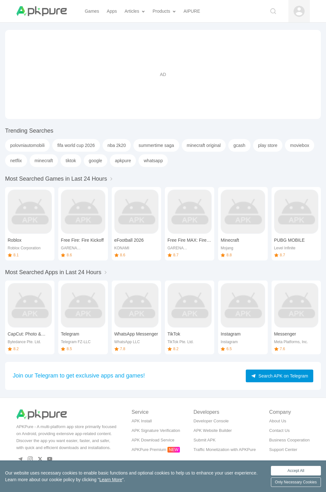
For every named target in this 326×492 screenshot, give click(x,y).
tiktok (71, 160)
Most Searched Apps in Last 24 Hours (53, 272)
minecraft (44, 160)
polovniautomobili (27, 145)
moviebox (299, 145)
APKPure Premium (148, 449)
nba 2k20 (117, 145)
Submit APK (205, 440)
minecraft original (204, 145)
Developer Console (211, 421)
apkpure (123, 160)
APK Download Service (152, 440)
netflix (16, 160)
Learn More (110, 479)
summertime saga (156, 145)
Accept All (295, 470)
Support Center (283, 449)
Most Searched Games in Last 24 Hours (56, 179)
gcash (239, 145)
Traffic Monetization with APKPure (225, 449)
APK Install (141, 421)
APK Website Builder (213, 430)
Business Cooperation (289, 440)
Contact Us (279, 430)
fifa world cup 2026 (76, 145)
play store (268, 145)
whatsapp (153, 160)
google (95, 160)
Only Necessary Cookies (296, 482)
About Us (277, 421)
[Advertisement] (163, 74)
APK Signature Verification (155, 430)
